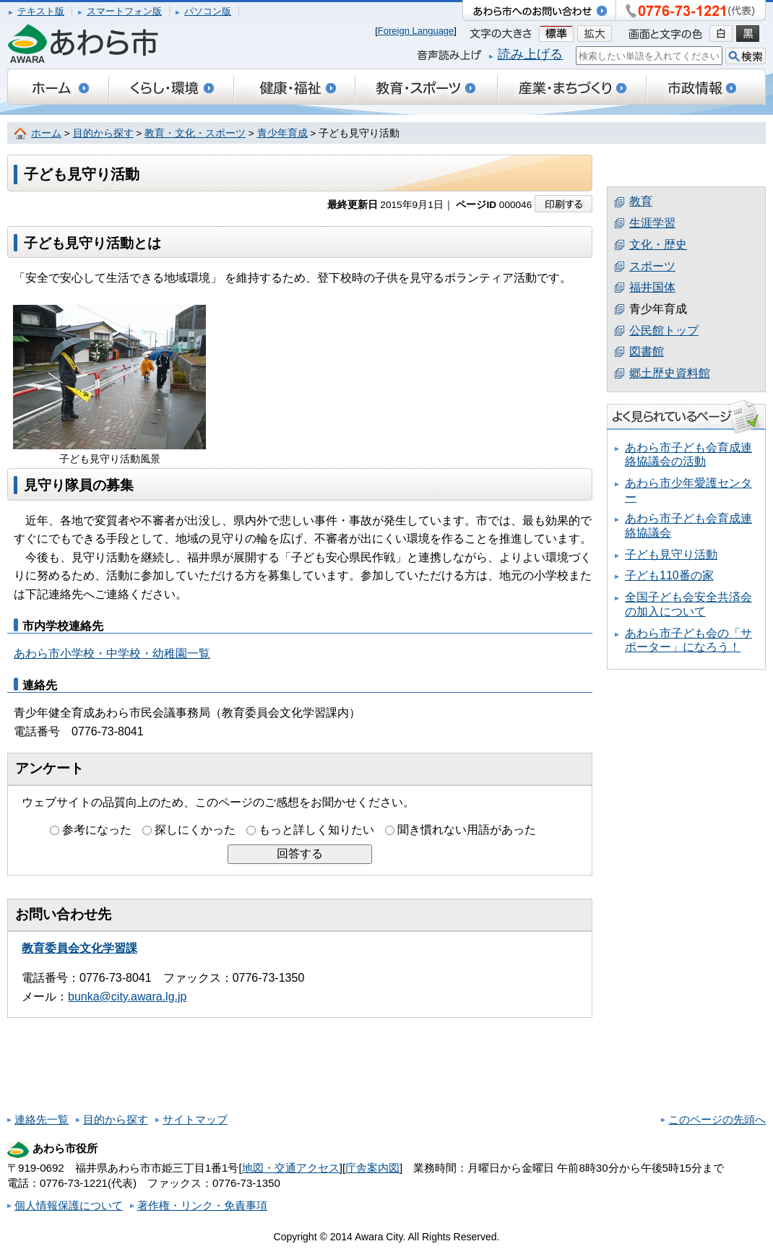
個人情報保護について (68, 1205)
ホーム (46, 133)
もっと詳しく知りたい (316, 830)
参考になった (96, 830)
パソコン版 (207, 11)
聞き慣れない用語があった (466, 830)
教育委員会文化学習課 (79, 948)
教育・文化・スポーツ (195, 133)
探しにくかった (195, 830)
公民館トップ (664, 330)
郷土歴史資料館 (669, 373)
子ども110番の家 (669, 575)
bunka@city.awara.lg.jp (127, 996)
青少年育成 (282, 133)
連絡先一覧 (41, 1119)
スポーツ (652, 266)
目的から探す (103, 133)
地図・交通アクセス (291, 1168)
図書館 (646, 351)
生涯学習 (652, 223)
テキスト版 (40, 11)
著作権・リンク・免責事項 (202, 1205)
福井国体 (652, 287)
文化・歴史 (658, 244)
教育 (640, 201)
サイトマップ (195, 1119)
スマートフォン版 (124, 11)
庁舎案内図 (372, 1168)
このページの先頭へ (717, 1119)
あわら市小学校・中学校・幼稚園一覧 (112, 653)
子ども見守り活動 (671, 554)
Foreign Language (416, 30)
